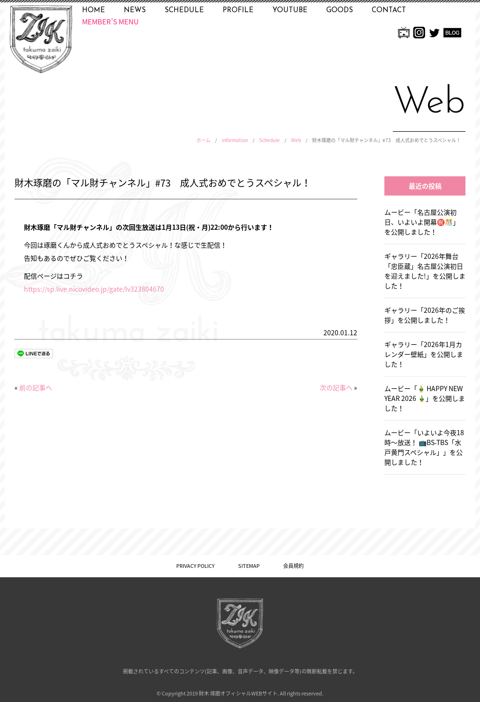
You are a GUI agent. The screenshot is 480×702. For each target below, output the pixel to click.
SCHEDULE (184, 10)
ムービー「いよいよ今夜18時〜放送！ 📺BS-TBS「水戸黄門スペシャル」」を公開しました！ (424, 447)
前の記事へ (35, 387)
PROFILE (238, 10)
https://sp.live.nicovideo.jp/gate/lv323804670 (94, 289)
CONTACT (389, 10)
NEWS (135, 10)
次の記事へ (336, 387)
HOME (93, 10)
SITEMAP (249, 566)
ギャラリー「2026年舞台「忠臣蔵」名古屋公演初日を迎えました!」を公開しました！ (424, 270)
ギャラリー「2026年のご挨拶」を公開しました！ (424, 315)
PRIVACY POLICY (195, 566)
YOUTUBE (290, 10)
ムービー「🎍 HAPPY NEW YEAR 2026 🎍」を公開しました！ (424, 398)
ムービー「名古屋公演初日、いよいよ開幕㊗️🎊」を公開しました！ (421, 221)
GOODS (339, 10)
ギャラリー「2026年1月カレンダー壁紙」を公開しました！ (423, 354)
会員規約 (293, 566)
